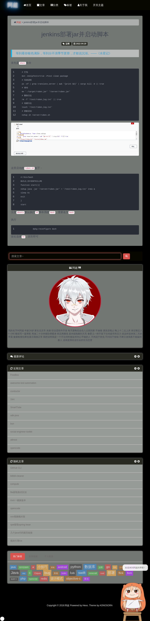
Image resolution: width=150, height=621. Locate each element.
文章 (41, 5)
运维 (67, 44)
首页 (27, 5)
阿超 (18, 22)
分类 (54, 5)
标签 (68, 5)
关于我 (82, 5)
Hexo (85, 605)
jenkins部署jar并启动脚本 (75, 34)
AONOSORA (106, 605)
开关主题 (98, 5)
